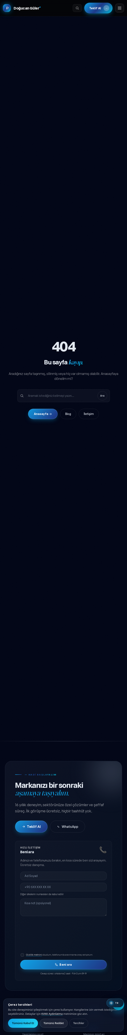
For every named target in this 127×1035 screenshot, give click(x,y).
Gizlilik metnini (34, 956)
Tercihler (78, 1023)
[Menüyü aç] (119, 8)
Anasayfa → (43, 415)
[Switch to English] (115, 1003)
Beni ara (63, 966)
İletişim (89, 415)
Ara (102, 397)
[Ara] (76, 8)
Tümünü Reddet (54, 1023)
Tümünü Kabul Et (23, 1023)
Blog (68, 415)
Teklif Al (99, 8)
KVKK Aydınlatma (52, 1014)
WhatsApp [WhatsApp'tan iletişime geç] (67, 828)
